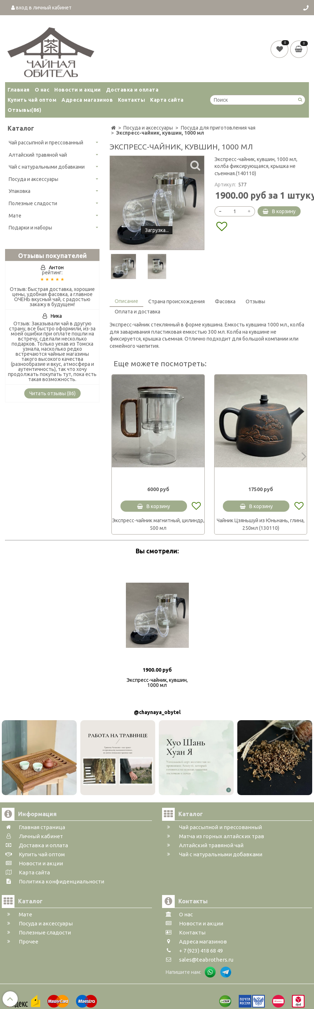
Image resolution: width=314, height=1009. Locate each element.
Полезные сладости (33, 203)
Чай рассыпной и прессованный (46, 142)
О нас (42, 90)
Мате (15, 216)
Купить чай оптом (32, 100)
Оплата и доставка (137, 311)
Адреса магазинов (87, 100)
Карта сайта (167, 100)
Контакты (131, 100)
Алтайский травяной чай (38, 155)
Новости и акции (77, 90)
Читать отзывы (52, 393)
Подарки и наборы (30, 228)
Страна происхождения (176, 301)
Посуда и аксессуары (33, 179)
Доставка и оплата (132, 90)
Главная (19, 90)
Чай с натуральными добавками (47, 167)
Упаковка (19, 191)
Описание (126, 301)
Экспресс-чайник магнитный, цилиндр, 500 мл (158, 524)
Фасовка (225, 301)
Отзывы (24, 110)
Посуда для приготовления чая (218, 128)
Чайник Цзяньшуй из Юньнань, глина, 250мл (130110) (261, 524)
